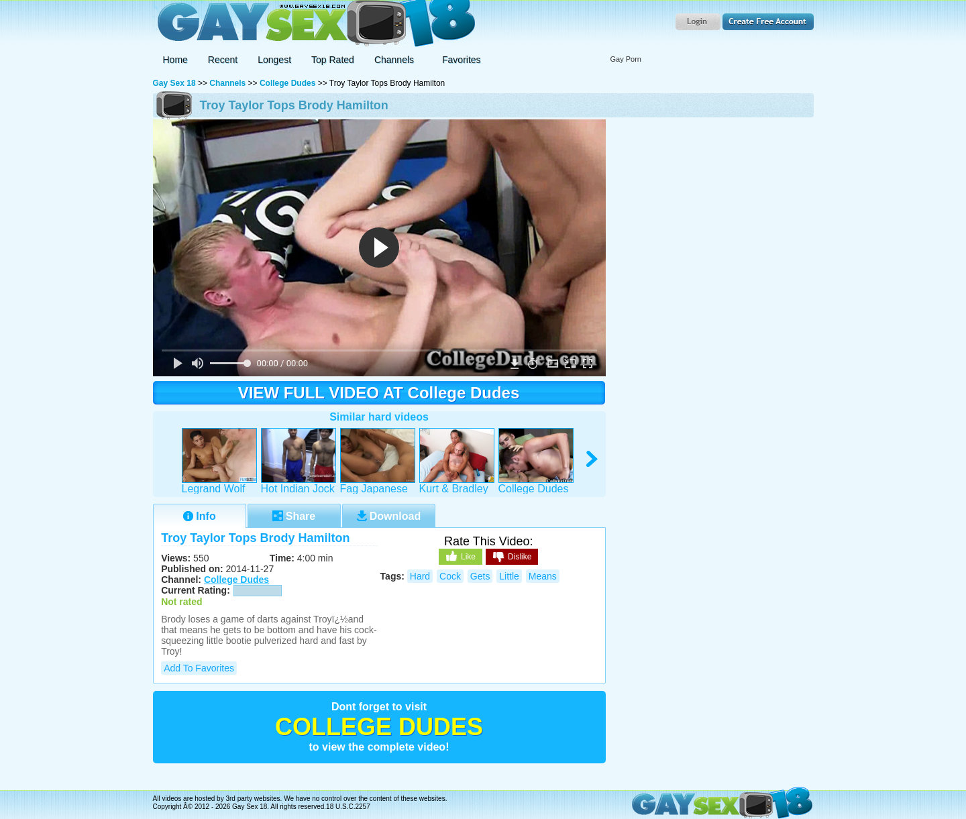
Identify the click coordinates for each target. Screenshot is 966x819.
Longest (274, 59)
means (543, 576)
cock (450, 576)
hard (420, 576)
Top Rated (332, 59)
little (509, 576)
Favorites (461, 59)
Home (175, 59)
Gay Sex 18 (314, 24)
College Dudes (287, 83)
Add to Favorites (199, 668)
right (593, 459)
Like (460, 556)
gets (480, 576)
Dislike (511, 557)
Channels (227, 83)
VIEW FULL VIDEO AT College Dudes (379, 393)
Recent (222, 59)
